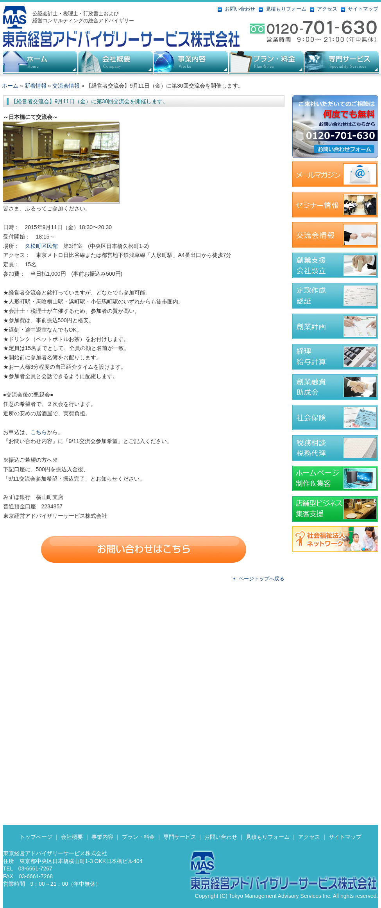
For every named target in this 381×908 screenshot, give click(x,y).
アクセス (327, 9)
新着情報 (36, 86)
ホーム (10, 86)
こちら (38, 432)
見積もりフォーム (286, 9)
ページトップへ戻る (261, 578)
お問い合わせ (240, 9)
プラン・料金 (138, 837)
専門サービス (179, 837)
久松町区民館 (41, 246)
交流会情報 (66, 86)
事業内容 (102, 837)
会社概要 (115, 62)
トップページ (36, 837)
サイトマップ (363, 9)
